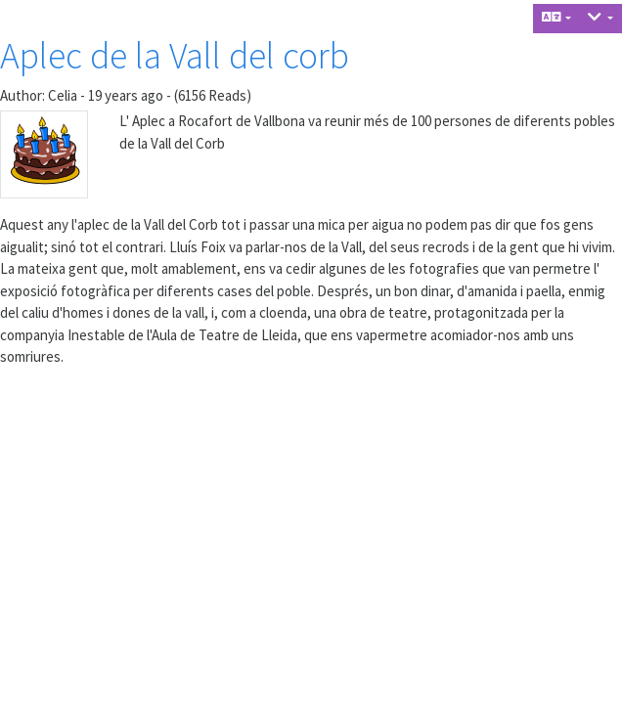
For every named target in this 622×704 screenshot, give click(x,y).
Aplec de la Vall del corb (174, 55)
